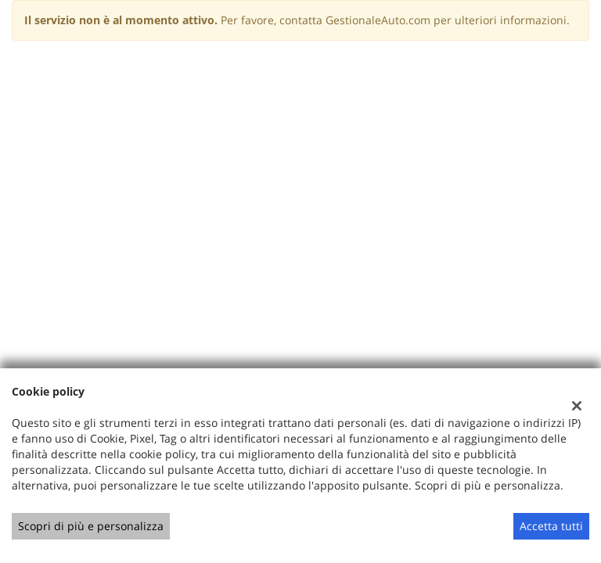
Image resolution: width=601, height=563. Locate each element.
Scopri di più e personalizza (91, 525)
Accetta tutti (551, 525)
